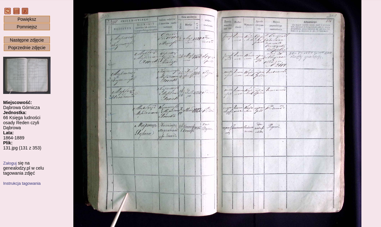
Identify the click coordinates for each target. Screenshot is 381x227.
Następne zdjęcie (27, 40)
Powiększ (26, 19)
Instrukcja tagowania (22, 183)
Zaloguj (10, 163)
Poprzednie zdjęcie (27, 47)
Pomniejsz (27, 26)
